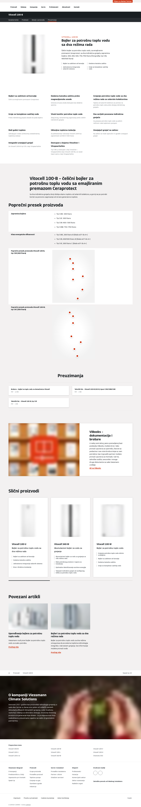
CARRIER (28, 805)
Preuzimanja (52, 20)
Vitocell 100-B (28, 673)
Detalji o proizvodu (38, 20)
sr (9, 673)
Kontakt (76, 7)
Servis (43, 7)
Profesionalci (53, 7)
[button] (127, 673)
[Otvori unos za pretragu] (131, 7)
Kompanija (33, 7)
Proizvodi (13, 7)
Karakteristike (13, 20)
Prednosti (25, 20)
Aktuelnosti (66, 7)
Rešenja (23, 7)
